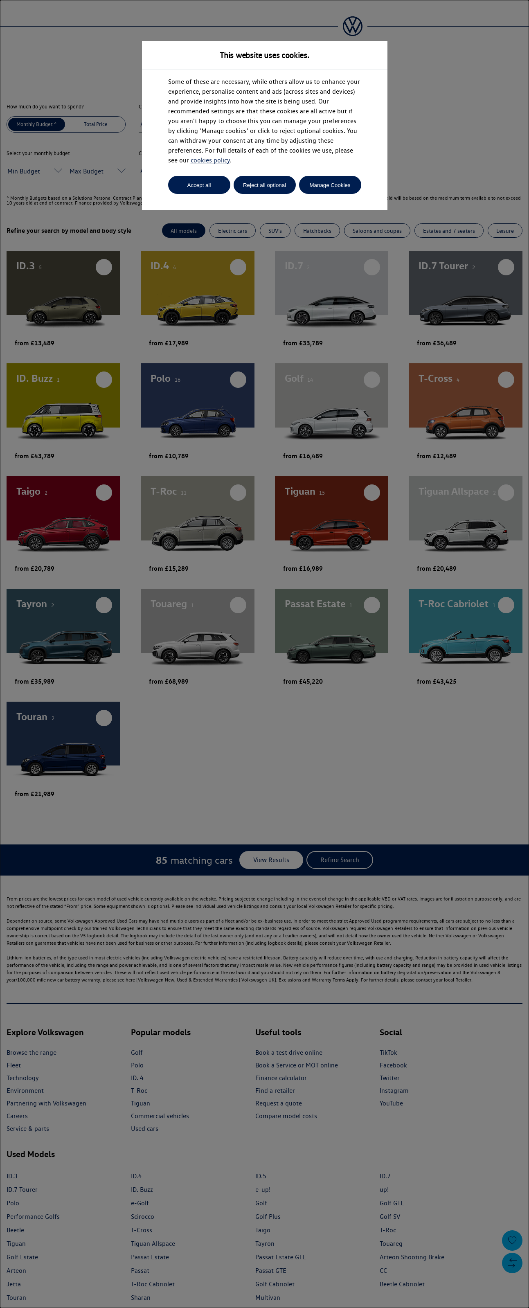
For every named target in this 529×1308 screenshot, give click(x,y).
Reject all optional (264, 185)
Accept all (199, 185)
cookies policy (210, 160)
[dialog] (264, 654)
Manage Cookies (329, 185)
